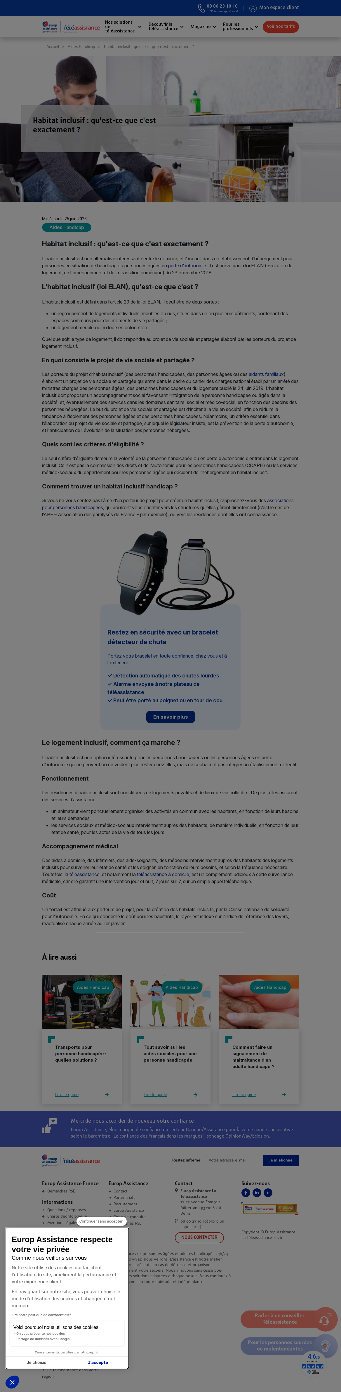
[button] (12, 1382)
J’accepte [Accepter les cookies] (68, 1362)
